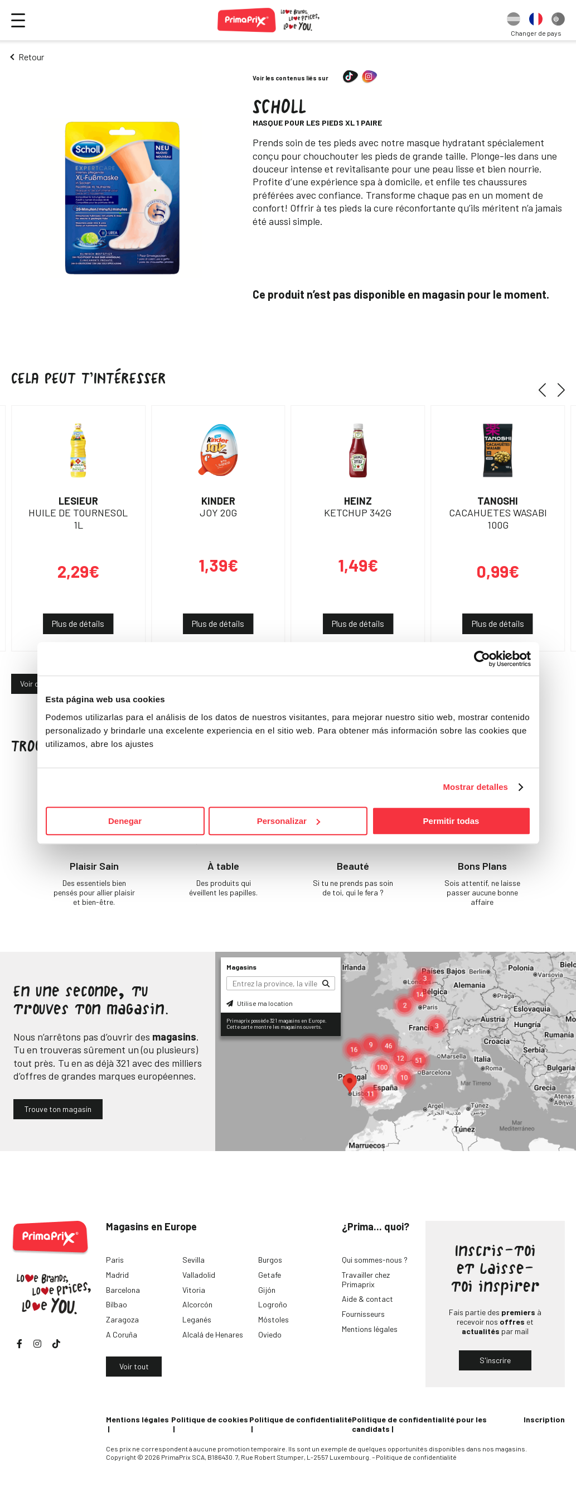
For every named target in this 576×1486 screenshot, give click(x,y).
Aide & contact (367, 1298)
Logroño (272, 1304)
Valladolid (198, 1274)
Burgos (270, 1259)
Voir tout (134, 1366)
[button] (546, 389)
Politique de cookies (209, 1419)
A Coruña (121, 1334)
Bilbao (116, 1304)
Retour (31, 56)
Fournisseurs (363, 1314)
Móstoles (273, 1319)
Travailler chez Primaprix (366, 1279)
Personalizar (288, 821)
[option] (513, 20)
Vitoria (193, 1290)
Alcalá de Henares (212, 1334)
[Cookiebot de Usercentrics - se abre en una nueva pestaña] (482, 658)
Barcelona (123, 1290)
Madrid (117, 1274)
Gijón (266, 1290)
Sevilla (193, 1259)
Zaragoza (122, 1319)
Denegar (125, 821)
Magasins (241, 967)
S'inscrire (495, 1360)
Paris (115, 1259)
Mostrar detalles (475, 787)
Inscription (544, 1419)
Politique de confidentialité (300, 1419)
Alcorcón (197, 1304)
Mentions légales (370, 1329)
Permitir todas (451, 821)
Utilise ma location (259, 1003)
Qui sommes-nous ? (375, 1259)
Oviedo (270, 1334)
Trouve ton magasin (58, 1109)
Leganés (196, 1319)
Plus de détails (78, 624)
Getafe (269, 1274)
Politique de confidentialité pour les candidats (419, 1424)
